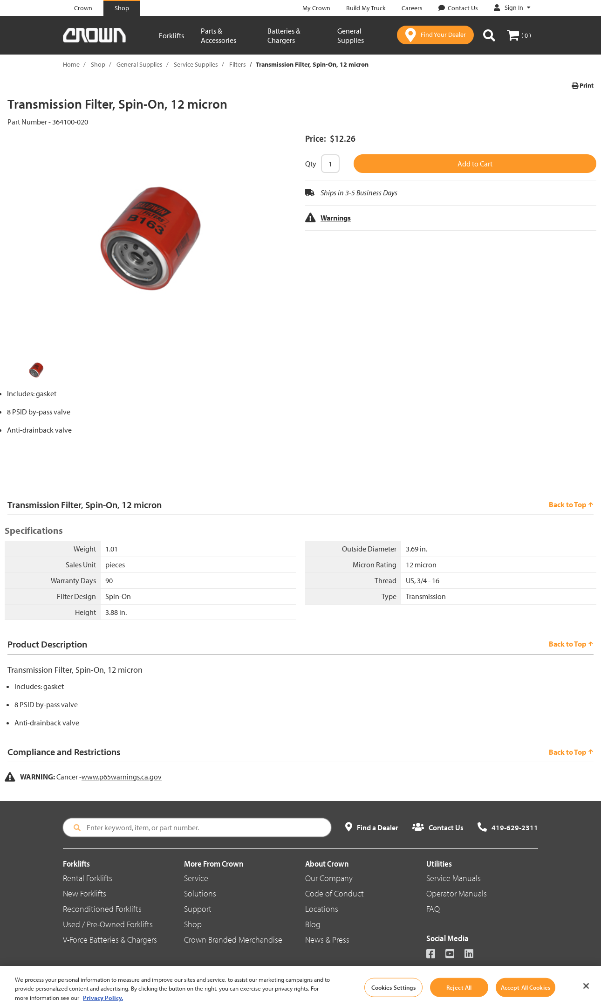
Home (71, 64)
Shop (98, 64)
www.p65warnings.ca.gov (122, 776)
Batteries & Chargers (283, 35)
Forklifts (171, 35)
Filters (237, 64)
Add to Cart (475, 163)
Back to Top (571, 504)
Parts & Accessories (218, 35)
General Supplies (350, 35)
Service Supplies (196, 64)
